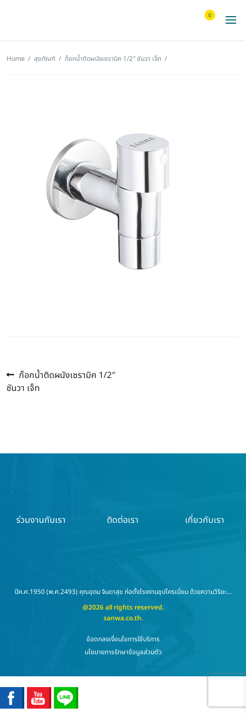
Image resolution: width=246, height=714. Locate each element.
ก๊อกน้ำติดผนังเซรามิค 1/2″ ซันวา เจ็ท (113, 59)
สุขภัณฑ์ (45, 59)
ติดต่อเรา (123, 501)
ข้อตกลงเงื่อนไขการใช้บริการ (123, 639)
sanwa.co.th (122, 618)
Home (15, 59)
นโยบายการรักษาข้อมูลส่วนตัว (123, 652)
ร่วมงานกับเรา (41, 501)
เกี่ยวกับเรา (204, 501)
